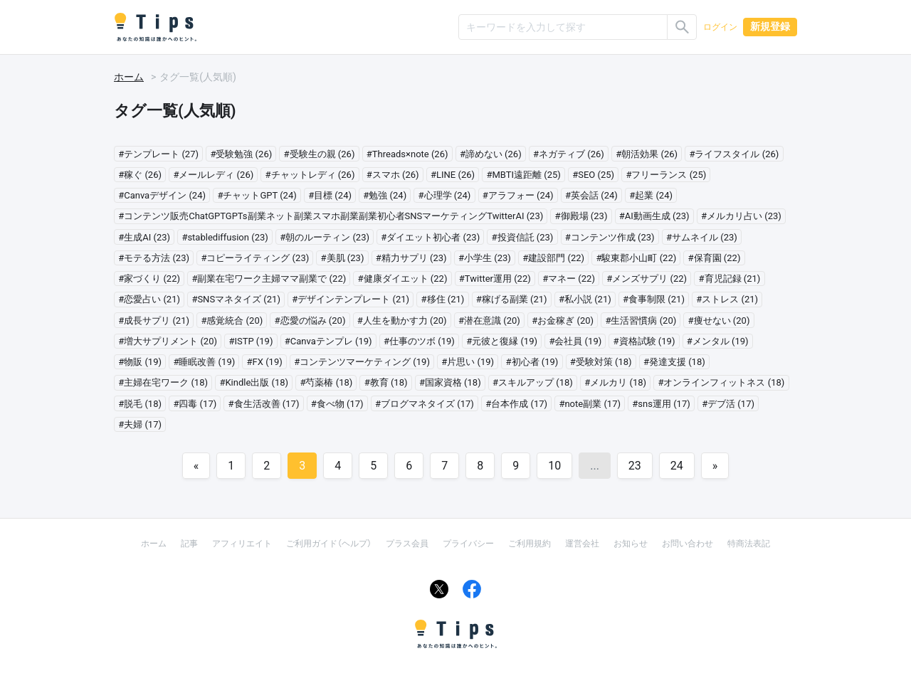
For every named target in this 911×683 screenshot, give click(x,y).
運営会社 (582, 544)
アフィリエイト (242, 544)
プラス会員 (407, 544)
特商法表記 (748, 544)
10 (554, 465)
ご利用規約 (529, 544)
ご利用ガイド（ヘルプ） (329, 544)
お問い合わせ (687, 544)
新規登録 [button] (770, 26)
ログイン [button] (720, 27)
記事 (189, 544)
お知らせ (631, 544)
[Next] (715, 465)
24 (676, 465)
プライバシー (468, 544)
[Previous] (196, 465)
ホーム (129, 77)
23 (634, 465)
